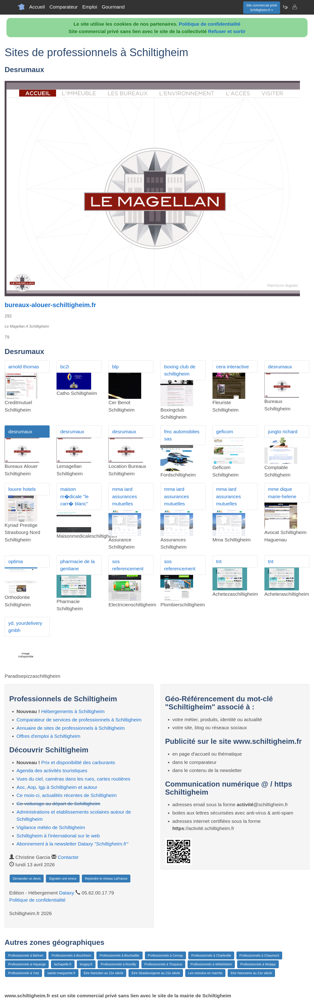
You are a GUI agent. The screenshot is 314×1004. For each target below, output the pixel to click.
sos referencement (127, 565)
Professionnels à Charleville (211, 955)
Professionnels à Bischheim (71, 955)
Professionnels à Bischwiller (119, 955)
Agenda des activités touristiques (52, 770)
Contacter (68, 857)
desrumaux (280, 366)
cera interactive (232, 366)
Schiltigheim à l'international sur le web (58, 835)
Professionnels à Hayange (27, 964)
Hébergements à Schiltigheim (73, 711)
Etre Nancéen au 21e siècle (103, 973)
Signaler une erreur (63, 878)
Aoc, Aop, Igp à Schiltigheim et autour (57, 787)
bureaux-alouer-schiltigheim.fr (50, 304)
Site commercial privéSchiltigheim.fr (261, 7)
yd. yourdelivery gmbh (25, 626)
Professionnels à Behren (25, 955)
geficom (224, 431)
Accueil (37, 6)
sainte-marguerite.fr (61, 973)
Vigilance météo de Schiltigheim (51, 827)
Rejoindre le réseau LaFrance (106, 878)
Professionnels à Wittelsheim (211, 964)
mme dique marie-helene (282, 492)
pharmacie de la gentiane (77, 565)
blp (115, 366)
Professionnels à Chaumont (259, 955)
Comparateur (63, 6)
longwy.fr (86, 964)
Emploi (89, 6)
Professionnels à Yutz (23, 973)
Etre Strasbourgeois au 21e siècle (156, 973)
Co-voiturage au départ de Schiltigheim (58, 803)
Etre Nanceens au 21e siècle (251, 973)
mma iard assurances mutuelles (124, 496)
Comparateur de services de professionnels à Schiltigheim (79, 719)
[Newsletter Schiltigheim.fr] (285, 7)
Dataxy (66, 892)
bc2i (64, 366)
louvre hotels (22, 489)
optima (15, 561)
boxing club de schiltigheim (179, 370)
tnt (218, 561)
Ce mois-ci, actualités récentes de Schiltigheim (67, 795)
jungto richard (282, 431)
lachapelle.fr (63, 964)
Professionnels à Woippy (258, 964)
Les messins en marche (205, 973)
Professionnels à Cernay (165, 955)
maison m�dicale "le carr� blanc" (74, 496)
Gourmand (113, 6)
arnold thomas (23, 366)
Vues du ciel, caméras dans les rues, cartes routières (73, 778)
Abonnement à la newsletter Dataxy (72, 843)
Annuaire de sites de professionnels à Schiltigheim (71, 728)
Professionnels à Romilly (118, 964)
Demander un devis (27, 878)
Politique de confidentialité (209, 24)
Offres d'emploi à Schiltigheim (49, 736)
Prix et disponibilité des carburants (78, 762)
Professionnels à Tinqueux (163, 964)
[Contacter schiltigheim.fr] (294, 7)
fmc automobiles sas (181, 435)
